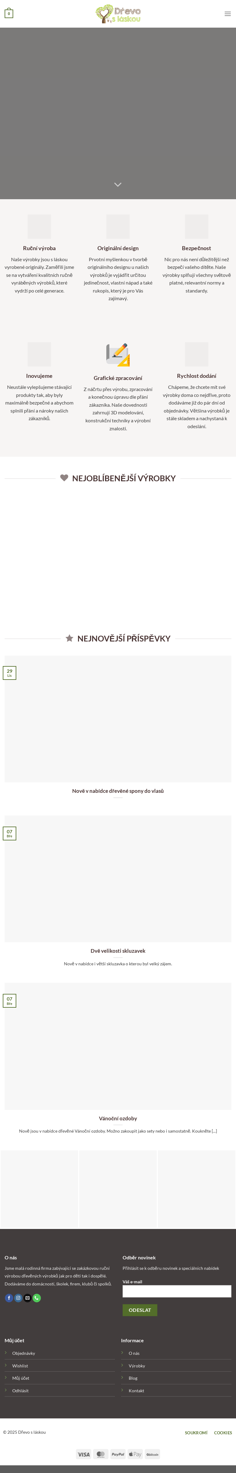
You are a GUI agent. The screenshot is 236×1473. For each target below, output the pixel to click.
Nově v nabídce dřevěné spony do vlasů (118, 791)
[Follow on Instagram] (18, 1298)
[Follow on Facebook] (9, 1298)
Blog (133, 1378)
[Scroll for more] (118, 185)
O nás (134, 1353)
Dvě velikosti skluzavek (118, 951)
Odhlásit (20, 1390)
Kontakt (136, 1390)
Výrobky (137, 1365)
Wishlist (20, 1365)
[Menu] (227, 13)
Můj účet (20, 1378)
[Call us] (37, 1298)
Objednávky (23, 1353)
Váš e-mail (177, 1290)
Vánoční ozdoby (118, 1118)
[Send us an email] (27, 1298)
